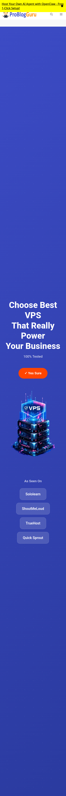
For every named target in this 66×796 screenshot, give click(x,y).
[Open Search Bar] (51, 14)
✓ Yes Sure (33, 373)
